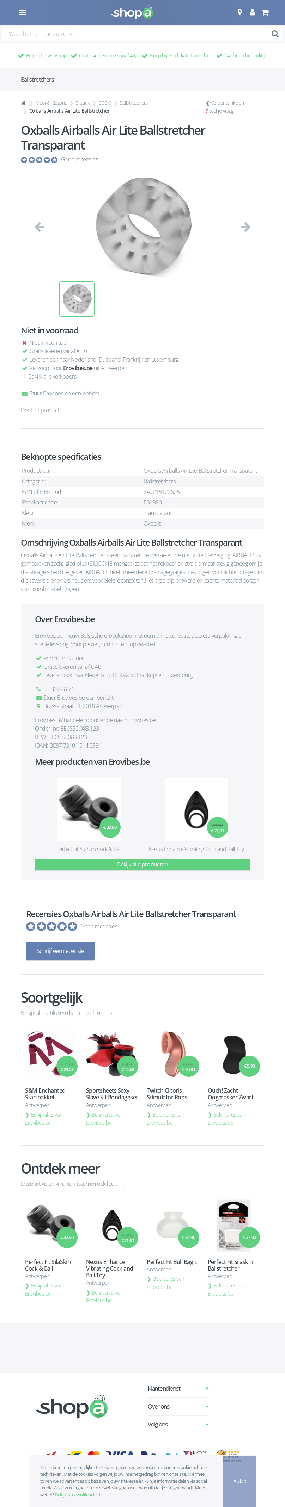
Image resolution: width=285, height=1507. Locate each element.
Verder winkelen (227, 103)
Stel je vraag (221, 110)
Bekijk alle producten (142, 864)
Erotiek (82, 103)
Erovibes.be (78, 368)
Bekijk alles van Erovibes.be (44, 1118)
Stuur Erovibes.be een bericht (60, 393)
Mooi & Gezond (51, 103)
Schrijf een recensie (60, 951)
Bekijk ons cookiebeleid (77, 1495)
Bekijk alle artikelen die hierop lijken (64, 1012)
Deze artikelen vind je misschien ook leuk (69, 1184)
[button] (239, 12)
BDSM (104, 103)
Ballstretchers (134, 103)
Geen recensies (79, 159)
